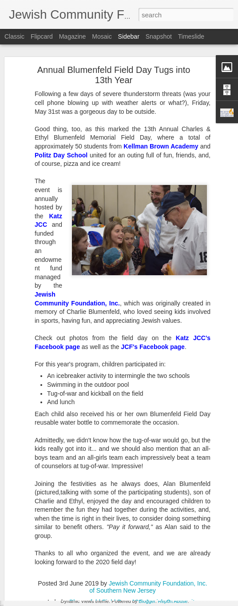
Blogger (147, 601)
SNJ (171, 543)
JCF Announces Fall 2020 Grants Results (70, 594)
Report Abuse (173, 601)
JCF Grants (146, 543)
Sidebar (128, 36)
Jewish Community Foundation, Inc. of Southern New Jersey (167, 528)
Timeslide (191, 36)
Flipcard (42, 36)
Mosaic (101, 36)
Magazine (72, 36)
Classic (14, 36)
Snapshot (159, 36)
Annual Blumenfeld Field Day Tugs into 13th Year (113, 46)
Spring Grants (199, 543)
